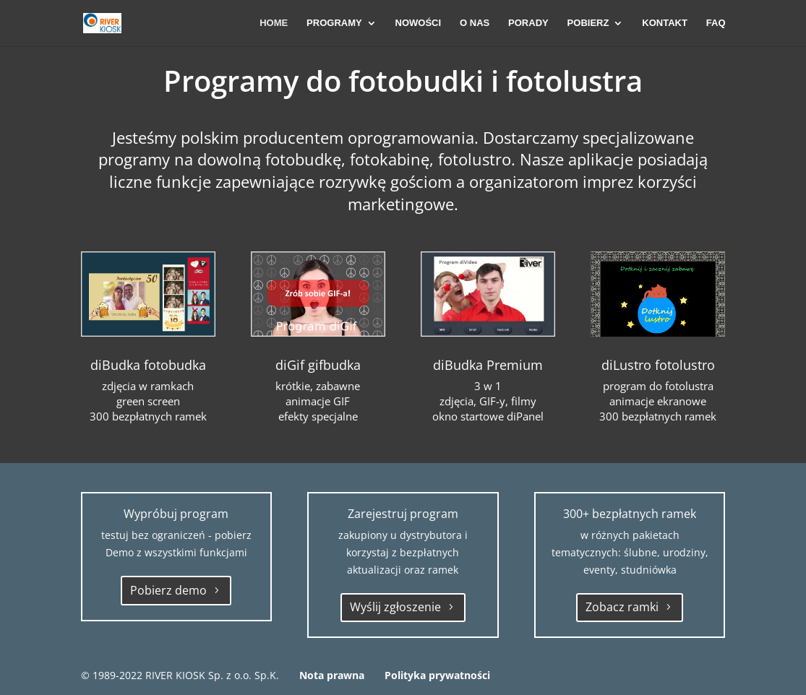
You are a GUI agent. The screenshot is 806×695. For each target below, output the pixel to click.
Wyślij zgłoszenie (395, 607)
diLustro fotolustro (658, 365)
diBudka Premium (488, 365)
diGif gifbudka (318, 365)
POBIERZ (588, 23)
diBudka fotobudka (148, 365)
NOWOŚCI (418, 23)
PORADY (528, 23)
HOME (274, 23)
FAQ (716, 23)
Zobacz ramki (622, 607)
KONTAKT (664, 23)
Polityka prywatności (437, 675)
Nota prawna (331, 675)
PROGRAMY (334, 23)
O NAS (474, 23)
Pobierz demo (168, 590)
